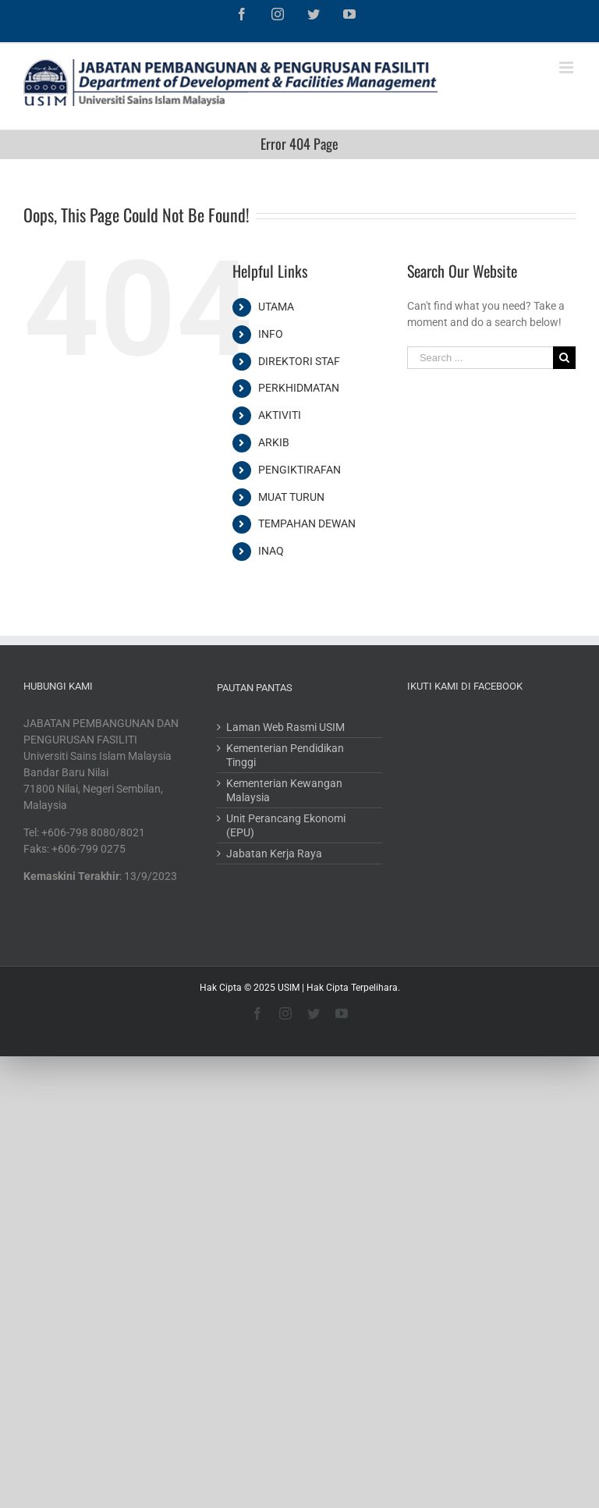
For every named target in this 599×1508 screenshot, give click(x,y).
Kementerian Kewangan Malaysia (284, 790)
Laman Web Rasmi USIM (285, 727)
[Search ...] (480, 357)
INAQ (271, 551)
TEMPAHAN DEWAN (307, 523)
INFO (270, 334)
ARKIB (273, 442)
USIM (289, 987)
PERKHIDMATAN (298, 387)
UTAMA (276, 306)
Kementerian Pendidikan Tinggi (285, 755)
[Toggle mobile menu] (567, 67)
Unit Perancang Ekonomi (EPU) (286, 825)
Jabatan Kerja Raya (274, 853)
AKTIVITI (279, 415)
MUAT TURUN (291, 497)
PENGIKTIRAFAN (299, 469)
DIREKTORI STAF (299, 361)
